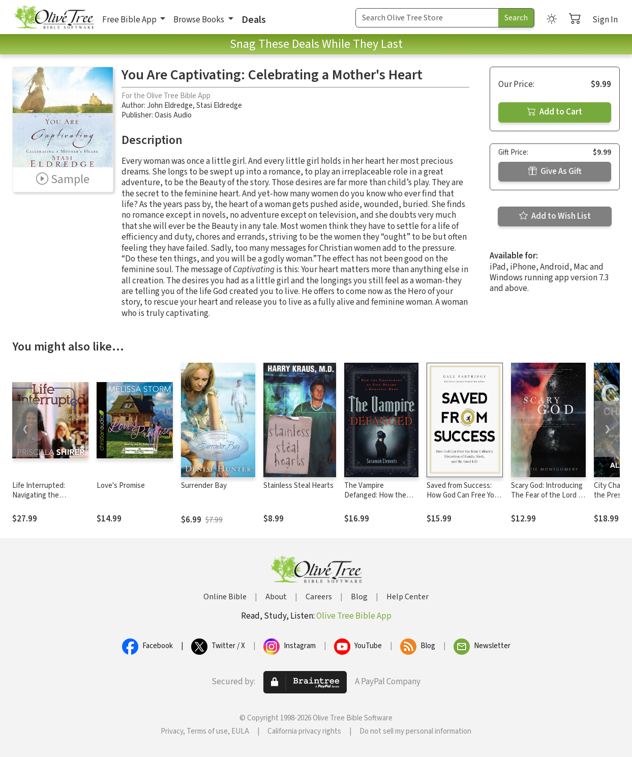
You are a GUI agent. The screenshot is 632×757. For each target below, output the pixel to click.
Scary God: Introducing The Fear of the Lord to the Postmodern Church (548, 500)
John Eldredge (170, 105)
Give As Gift (555, 171)
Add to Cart (554, 112)
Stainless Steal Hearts (298, 485)
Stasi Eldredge (219, 105)
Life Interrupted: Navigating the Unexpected (38, 495)
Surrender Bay (204, 485)
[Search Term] (427, 17)
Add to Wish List (555, 216)
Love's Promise (121, 485)
